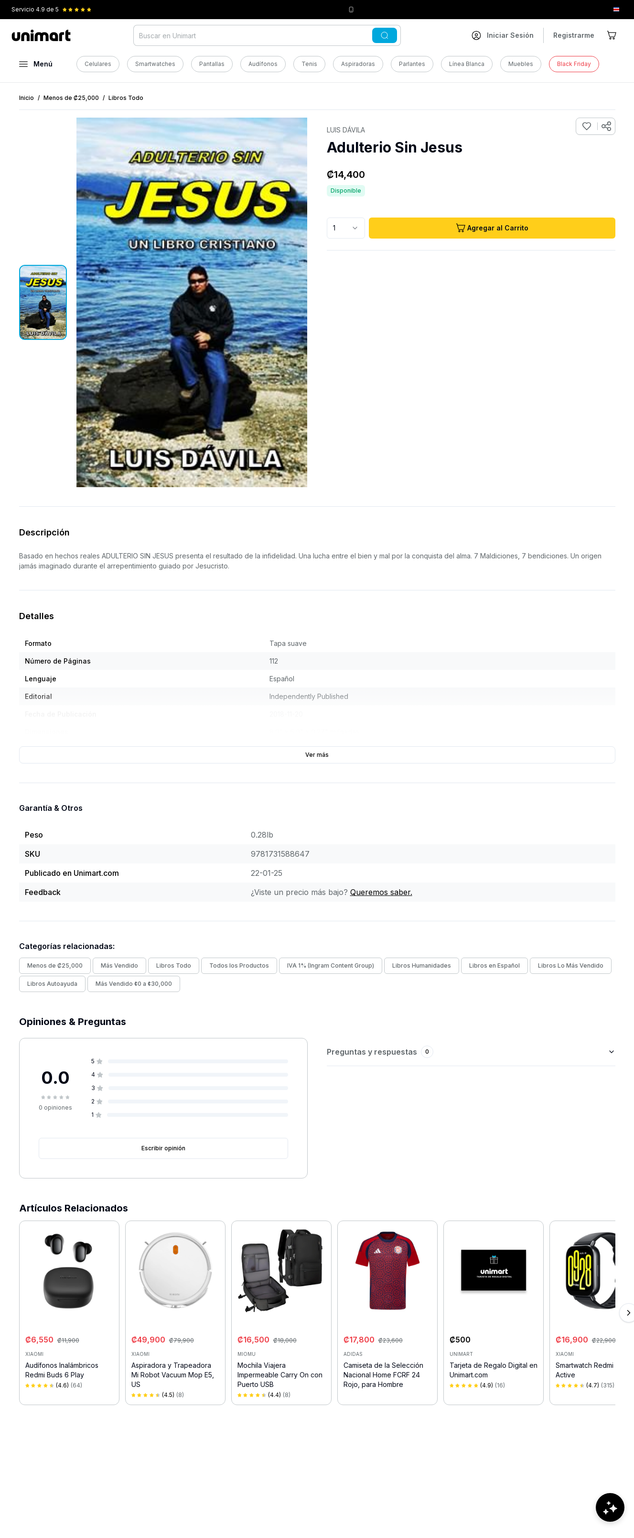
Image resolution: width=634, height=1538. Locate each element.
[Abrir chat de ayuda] (610, 1509)
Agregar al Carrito (492, 228)
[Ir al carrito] (612, 35)
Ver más (317, 754)
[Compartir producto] (606, 126)
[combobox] (346, 228)
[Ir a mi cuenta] (502, 35)
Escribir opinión (163, 1148)
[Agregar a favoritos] (586, 126)
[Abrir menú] (35, 64)
